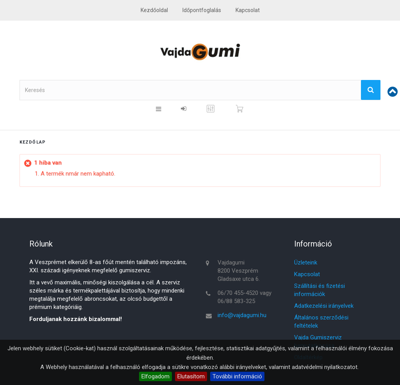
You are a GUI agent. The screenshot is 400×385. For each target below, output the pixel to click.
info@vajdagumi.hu (242, 315)
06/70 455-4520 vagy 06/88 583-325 (244, 297)
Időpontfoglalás (201, 10)
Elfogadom (155, 376)
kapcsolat (248, 10)
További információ (237, 376)
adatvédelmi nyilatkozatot (324, 367)
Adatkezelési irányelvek (324, 305)
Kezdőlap (33, 142)
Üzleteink (305, 262)
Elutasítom (191, 376)
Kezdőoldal (154, 10)
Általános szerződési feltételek (321, 321)
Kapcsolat (307, 274)
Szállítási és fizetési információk (319, 290)
